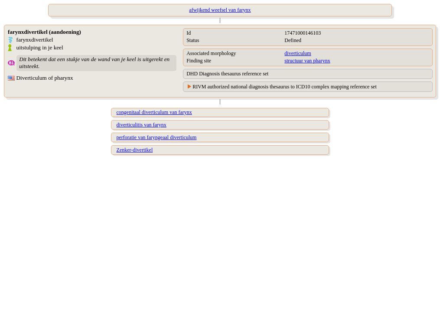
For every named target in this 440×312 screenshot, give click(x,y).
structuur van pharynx (307, 61)
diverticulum (297, 53)
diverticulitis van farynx (141, 125)
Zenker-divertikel (135, 150)
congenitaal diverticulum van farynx (154, 112)
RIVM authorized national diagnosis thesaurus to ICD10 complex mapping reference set (284, 87)
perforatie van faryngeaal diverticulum (157, 137)
